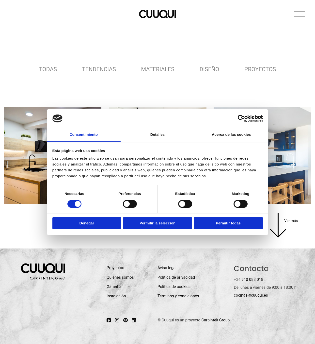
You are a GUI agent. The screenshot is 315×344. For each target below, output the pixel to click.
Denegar (86, 223)
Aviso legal (167, 267)
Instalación (116, 296)
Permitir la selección (157, 223)
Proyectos (260, 69)
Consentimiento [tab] (84, 135)
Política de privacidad (176, 277)
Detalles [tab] (157, 135)
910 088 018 (248, 279)
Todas (48, 69)
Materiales (157, 69)
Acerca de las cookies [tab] (231, 135)
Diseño (209, 69)
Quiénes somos (120, 277)
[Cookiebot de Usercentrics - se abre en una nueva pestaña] (241, 118)
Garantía (114, 286)
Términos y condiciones (178, 296)
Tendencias (99, 69)
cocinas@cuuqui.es (251, 295)
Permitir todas (228, 223)
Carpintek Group (215, 320)
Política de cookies (174, 286)
